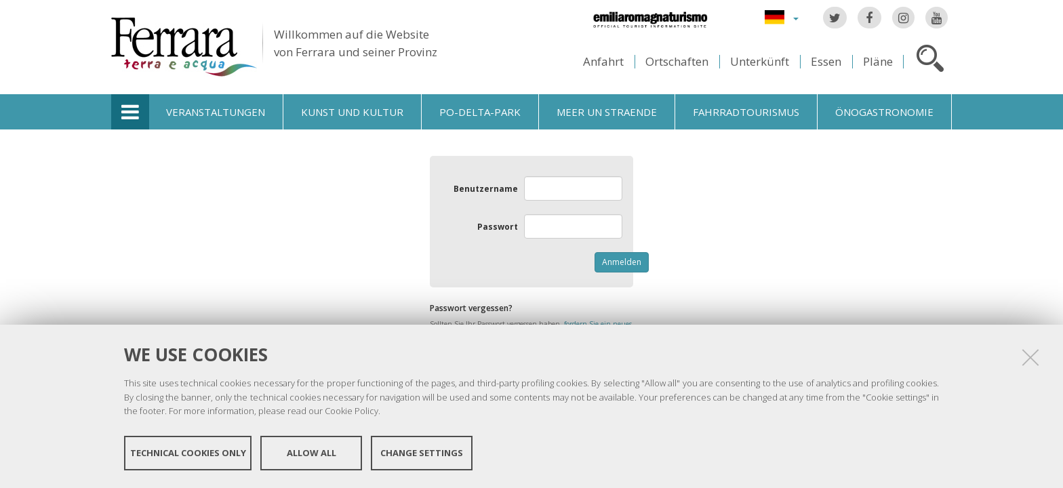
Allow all (311, 453)
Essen (826, 61)
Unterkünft (759, 61)
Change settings (421, 453)
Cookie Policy (351, 411)
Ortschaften (676, 61)
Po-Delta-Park (480, 112)
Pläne (878, 61)
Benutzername (486, 189)
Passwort (497, 226)
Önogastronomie (884, 112)
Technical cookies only (188, 453)
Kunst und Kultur (352, 112)
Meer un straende (607, 112)
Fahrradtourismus (746, 112)
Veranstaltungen (215, 112)
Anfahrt (603, 61)
